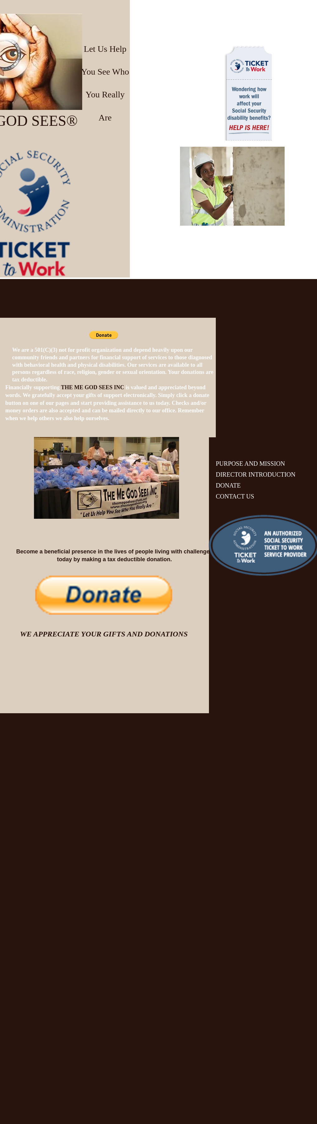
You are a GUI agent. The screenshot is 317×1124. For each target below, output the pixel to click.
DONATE (228, 485)
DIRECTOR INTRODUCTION (256, 474)
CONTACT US (235, 496)
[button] (103, 335)
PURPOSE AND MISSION (250, 463)
